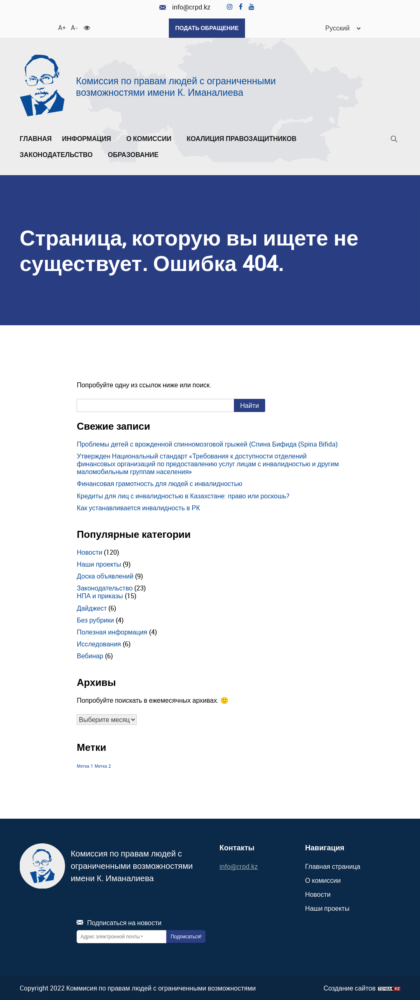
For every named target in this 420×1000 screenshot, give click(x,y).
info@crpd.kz (184, 7)
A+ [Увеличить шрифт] (61, 26)
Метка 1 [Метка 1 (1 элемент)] (85, 766)
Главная (36, 138)
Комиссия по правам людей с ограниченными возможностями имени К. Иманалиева (176, 86)
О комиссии (151, 138)
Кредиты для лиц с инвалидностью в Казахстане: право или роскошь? (183, 495)
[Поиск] (394, 140)
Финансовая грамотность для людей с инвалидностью (159, 483)
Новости (89, 551)
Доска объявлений (105, 576)
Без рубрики (95, 619)
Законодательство (59, 154)
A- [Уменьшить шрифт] (74, 26)
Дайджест (92, 607)
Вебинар (90, 655)
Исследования (99, 643)
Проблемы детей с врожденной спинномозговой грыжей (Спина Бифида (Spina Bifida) (207, 443)
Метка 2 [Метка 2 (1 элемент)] (103, 766)
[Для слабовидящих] (87, 26)
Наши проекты (99, 563)
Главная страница (332, 865)
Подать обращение (206, 28)
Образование (135, 154)
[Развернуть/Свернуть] (113, 140)
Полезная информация (112, 631)
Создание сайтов (350, 988)
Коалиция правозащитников (241, 138)
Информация (89, 138)
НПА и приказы (100, 595)
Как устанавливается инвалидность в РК (138, 507)
